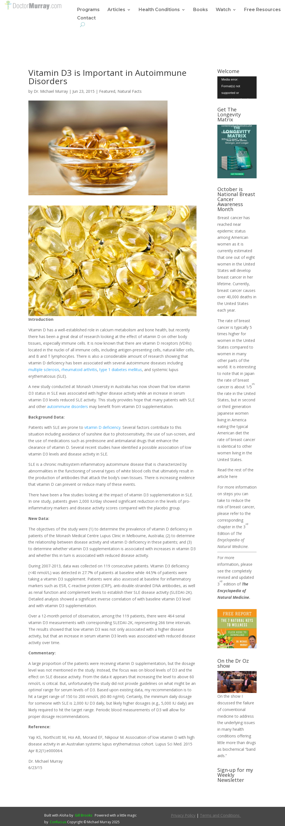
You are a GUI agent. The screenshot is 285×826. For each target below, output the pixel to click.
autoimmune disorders (67, 406)
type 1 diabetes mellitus (120, 369)
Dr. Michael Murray (51, 91)
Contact (86, 18)
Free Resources (262, 10)
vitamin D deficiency (102, 427)
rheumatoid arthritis (79, 369)
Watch (223, 10)
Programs (88, 10)
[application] (237, 87)
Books (200, 10)
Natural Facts (129, 91)
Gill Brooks (83, 815)
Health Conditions (159, 10)
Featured (107, 91)
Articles (116, 10)
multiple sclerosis (43, 369)
